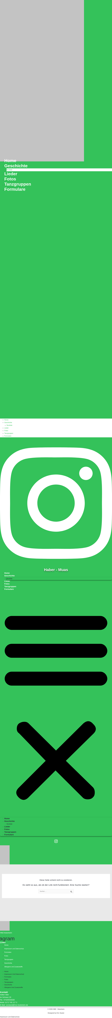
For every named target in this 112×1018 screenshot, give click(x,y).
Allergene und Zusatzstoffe (13, 967)
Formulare (14, 189)
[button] (56, 306)
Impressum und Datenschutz (14, 948)
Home (10, 160)
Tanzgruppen (17, 184)
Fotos (10, 179)
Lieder (10, 173)
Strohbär (9, 170)
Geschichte (16, 165)
